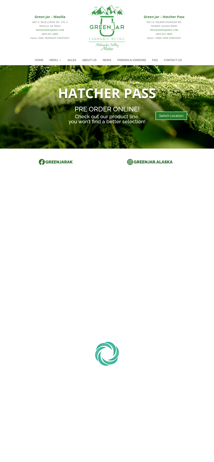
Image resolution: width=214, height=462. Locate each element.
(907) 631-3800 (50, 34)
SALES (72, 60)
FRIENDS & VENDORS (131, 60)
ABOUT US (89, 60)
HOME (39, 60)
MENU (53, 60)
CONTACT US (173, 60)
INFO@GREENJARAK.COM (50, 30)
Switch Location (171, 115)
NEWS (107, 60)
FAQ (155, 60)
